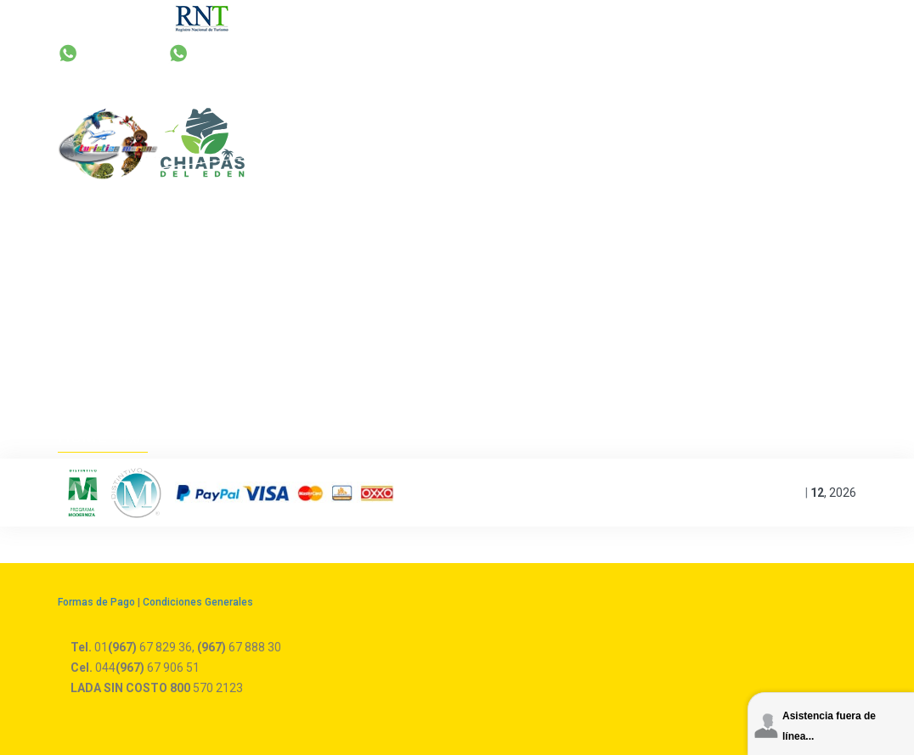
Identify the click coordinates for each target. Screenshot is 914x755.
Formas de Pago (96, 602)
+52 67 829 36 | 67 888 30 (368, 53)
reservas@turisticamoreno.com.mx (590, 53)
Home (82, 436)
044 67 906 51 (771, 53)
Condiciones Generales (198, 602)
